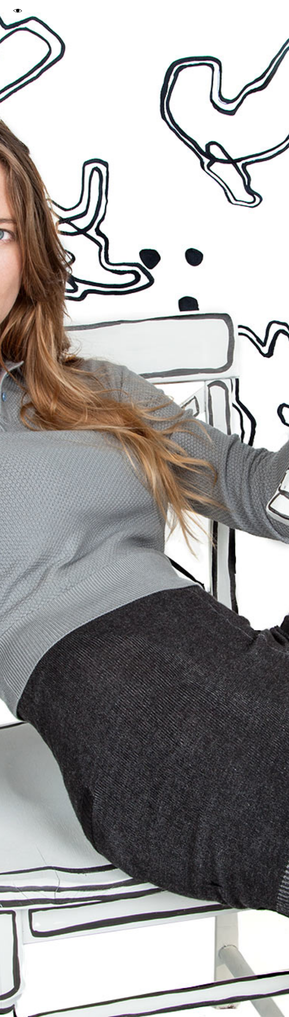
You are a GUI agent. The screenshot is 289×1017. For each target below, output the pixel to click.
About (271, 10)
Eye (18, 11)
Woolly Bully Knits (29, 1006)
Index (251, 10)
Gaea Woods (144, 10)
